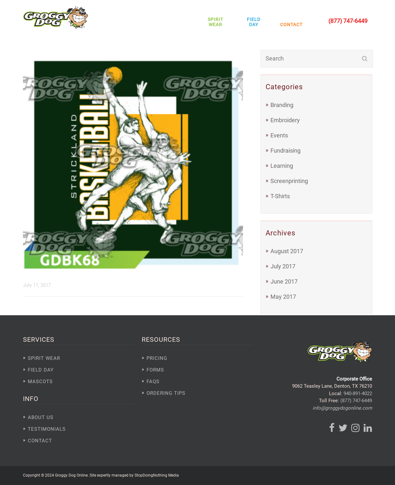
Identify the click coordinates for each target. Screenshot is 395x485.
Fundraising (285, 150)
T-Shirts (280, 196)
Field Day (253, 22)
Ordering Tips (166, 393)
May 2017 (283, 296)
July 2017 (282, 266)
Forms (155, 370)
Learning (281, 165)
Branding (281, 105)
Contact (289, 24)
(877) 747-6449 (356, 401)
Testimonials (47, 429)
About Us (40, 417)
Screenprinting (289, 181)
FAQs (153, 381)
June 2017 (284, 281)
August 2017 (286, 251)
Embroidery (285, 120)
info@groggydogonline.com (342, 408)
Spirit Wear (215, 22)
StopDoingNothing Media (157, 475)
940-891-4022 (358, 393)
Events (279, 135)
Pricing (157, 358)
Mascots (40, 381)
